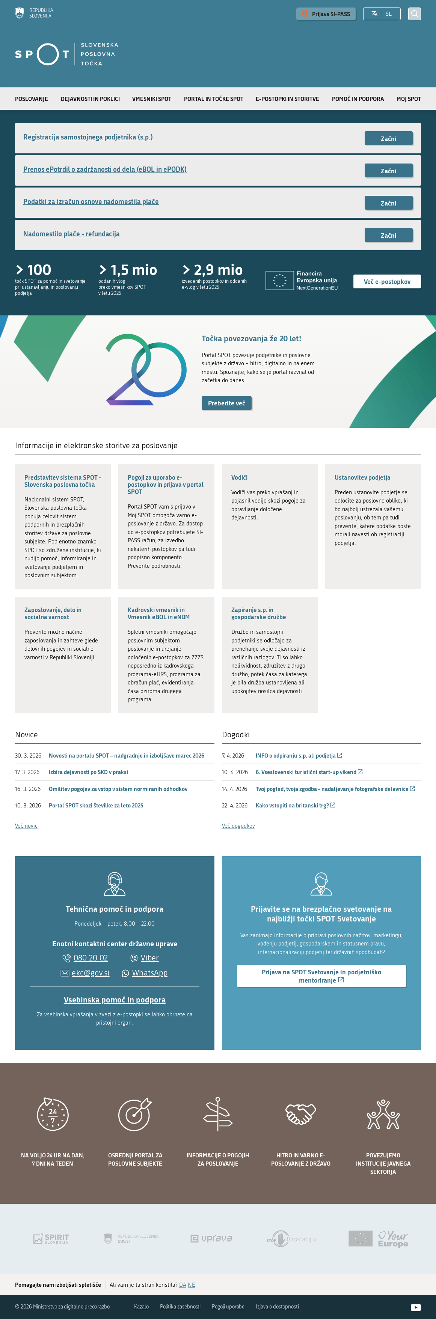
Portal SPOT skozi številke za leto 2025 (96, 805)
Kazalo (141, 1307)
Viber (149, 957)
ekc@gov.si (90, 972)
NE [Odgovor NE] (191, 1284)
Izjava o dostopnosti (277, 1307)
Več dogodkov (238, 825)
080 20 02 (91, 957)
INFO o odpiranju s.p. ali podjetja (299, 755)
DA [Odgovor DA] (182, 1284)
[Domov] (34, 14)
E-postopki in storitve (287, 99)
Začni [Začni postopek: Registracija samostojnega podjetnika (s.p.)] (389, 138)
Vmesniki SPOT (151, 99)
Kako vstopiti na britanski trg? (296, 805)
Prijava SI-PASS (331, 14)
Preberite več (226, 402)
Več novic (26, 825)
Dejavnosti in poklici (90, 99)
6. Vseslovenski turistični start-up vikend (309, 772)
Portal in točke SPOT (213, 99)
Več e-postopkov (387, 281)
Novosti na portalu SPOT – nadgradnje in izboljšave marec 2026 (126, 755)
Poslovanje (31, 99)
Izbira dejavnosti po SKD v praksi (88, 772)
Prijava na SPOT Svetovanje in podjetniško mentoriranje (321, 977)
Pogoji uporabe (228, 1307)
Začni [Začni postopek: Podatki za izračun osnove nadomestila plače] (389, 202)
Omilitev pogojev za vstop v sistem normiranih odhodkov (118, 789)
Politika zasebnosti (180, 1307)
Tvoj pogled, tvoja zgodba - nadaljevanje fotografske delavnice (335, 789)
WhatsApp (149, 973)
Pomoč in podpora (358, 99)
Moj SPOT (409, 99)
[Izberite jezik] (374, 14)
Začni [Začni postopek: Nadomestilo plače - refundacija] (389, 235)
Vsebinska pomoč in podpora (115, 999)
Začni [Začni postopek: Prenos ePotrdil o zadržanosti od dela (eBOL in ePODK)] (389, 170)
